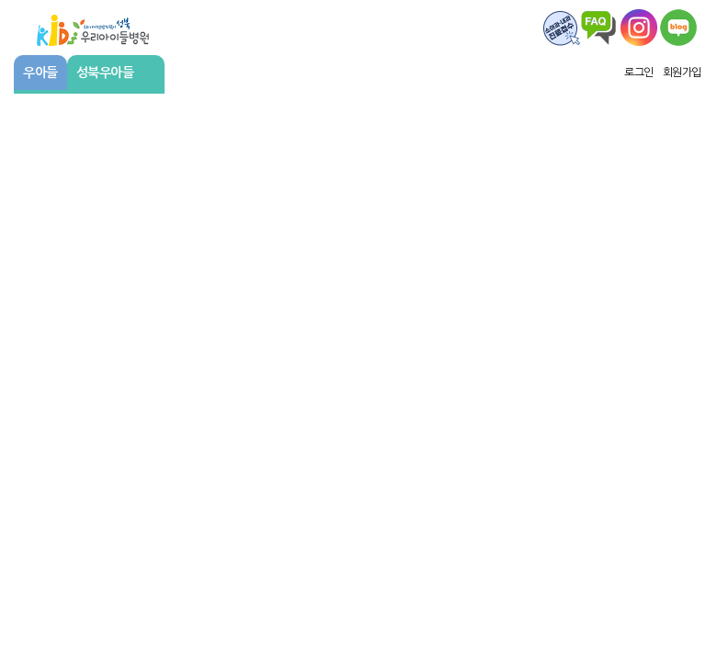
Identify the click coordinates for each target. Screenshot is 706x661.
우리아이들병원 (93, 27)
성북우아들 (114, 72)
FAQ (561, 27)
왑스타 (639, 27)
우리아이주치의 (678, 27)
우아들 (40, 72)
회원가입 (682, 72)
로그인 (639, 72)
